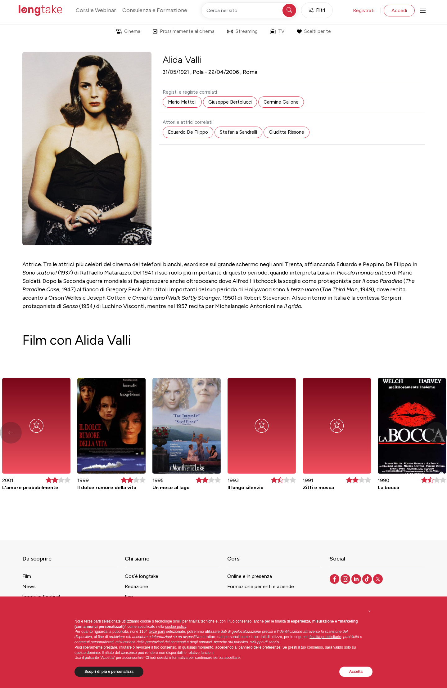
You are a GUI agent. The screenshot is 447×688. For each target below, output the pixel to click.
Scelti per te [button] (314, 31)
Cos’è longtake (141, 576)
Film (26, 576)
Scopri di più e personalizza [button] (108, 671)
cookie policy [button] (175, 626)
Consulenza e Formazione (154, 10)
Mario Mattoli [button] (182, 102)
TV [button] (277, 31)
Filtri (317, 10)
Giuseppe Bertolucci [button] (230, 102)
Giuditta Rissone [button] (286, 132)
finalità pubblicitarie (325, 637)
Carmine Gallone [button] (281, 102)
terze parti (157, 631)
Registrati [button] (363, 10)
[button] (436, 433)
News (29, 586)
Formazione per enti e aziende (260, 586)
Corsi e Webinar (96, 10)
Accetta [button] (356, 671)
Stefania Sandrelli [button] (238, 132)
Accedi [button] (399, 10)
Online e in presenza (249, 576)
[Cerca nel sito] (249, 10)
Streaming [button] (242, 31)
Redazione (136, 586)
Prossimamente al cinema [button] (183, 31)
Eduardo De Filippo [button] (188, 132)
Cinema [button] (128, 31)
